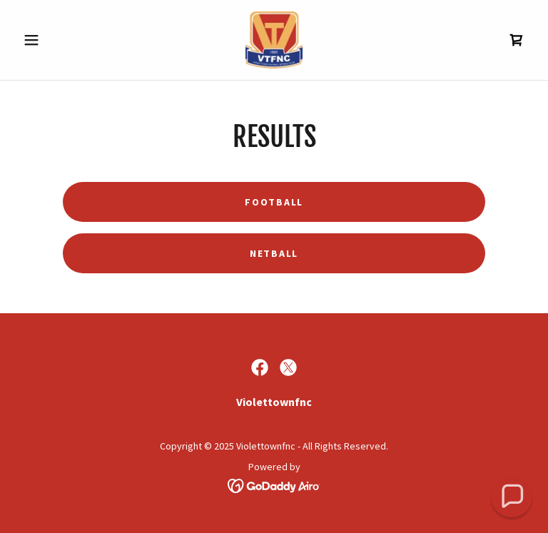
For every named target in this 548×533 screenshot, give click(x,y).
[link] (274, 39)
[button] (55, 40)
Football (274, 202)
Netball (274, 253)
